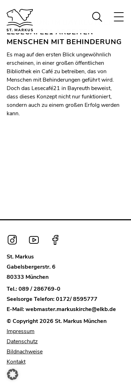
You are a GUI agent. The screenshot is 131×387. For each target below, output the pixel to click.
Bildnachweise (25, 351)
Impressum (21, 331)
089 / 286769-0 (39, 289)
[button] (12, 374)
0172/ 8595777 (76, 299)
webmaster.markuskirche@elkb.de (71, 309)
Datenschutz (22, 341)
